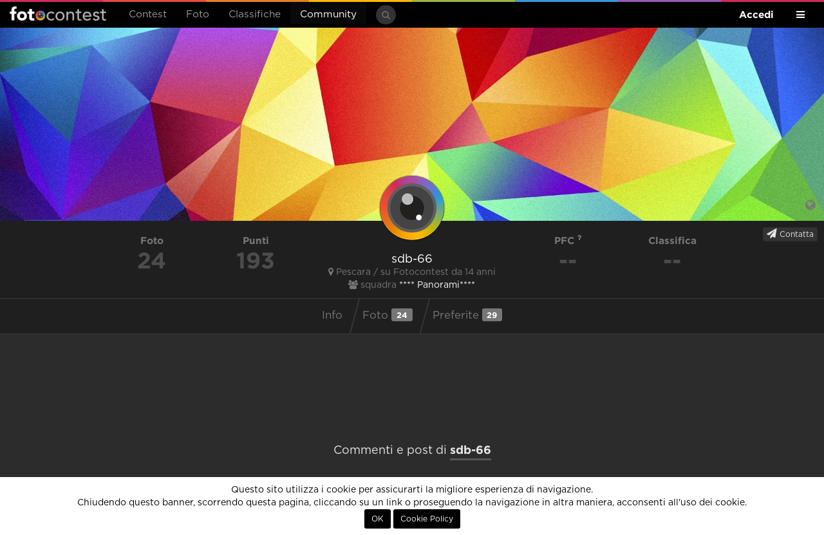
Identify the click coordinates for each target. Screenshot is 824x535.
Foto (197, 14)
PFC (568, 240)
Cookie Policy (426, 519)
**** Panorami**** (437, 285)
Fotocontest (58, 13)
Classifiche (255, 14)
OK (377, 519)
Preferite (467, 314)
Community (328, 14)
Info (332, 315)
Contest (148, 14)
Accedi (756, 14)
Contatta (790, 234)
